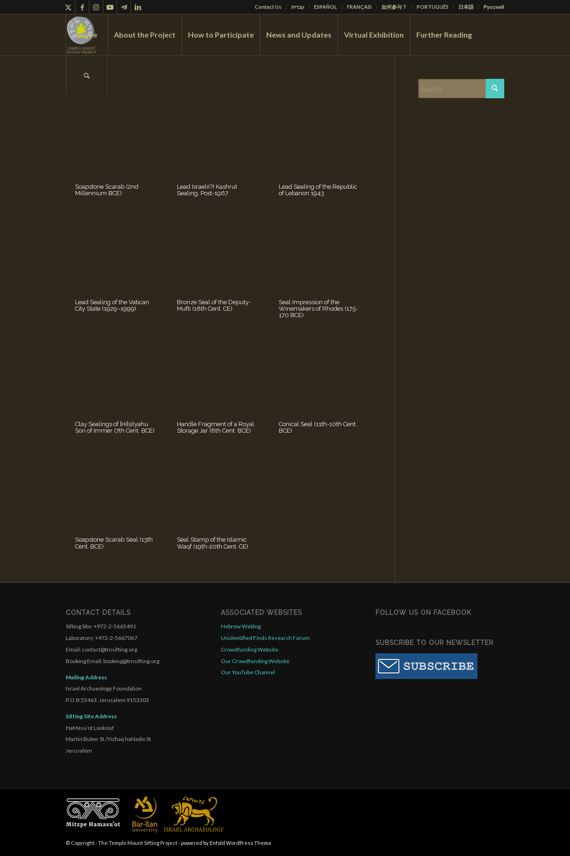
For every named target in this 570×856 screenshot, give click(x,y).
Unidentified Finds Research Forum (265, 637)
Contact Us (268, 7)
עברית (297, 7)
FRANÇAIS (359, 7)
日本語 (466, 7)
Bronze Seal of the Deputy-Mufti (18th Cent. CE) (214, 305)
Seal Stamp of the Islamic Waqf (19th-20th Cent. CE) (212, 542)
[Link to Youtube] (110, 7)
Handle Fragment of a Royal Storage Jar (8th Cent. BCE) (215, 427)
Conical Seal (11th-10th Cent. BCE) (318, 427)
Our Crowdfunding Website (255, 661)
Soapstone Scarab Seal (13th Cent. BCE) (114, 542)
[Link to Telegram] (124, 7)
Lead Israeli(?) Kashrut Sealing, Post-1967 (207, 190)
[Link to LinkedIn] (138, 7)
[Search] (86, 75)
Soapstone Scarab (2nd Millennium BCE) (106, 190)
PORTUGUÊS (433, 7)
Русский (493, 7)
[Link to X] (68, 7)
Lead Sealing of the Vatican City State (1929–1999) (112, 305)
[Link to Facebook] (82, 7)
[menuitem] (268, 7)
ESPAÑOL (325, 7)
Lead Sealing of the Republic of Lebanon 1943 (318, 190)
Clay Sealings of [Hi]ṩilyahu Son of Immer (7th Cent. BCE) (115, 427)
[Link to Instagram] (96, 7)
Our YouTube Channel (248, 672)
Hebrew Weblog (241, 626)
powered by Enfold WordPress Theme (226, 843)
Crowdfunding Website (249, 649)
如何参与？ (394, 7)
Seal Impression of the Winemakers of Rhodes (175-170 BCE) (318, 309)
